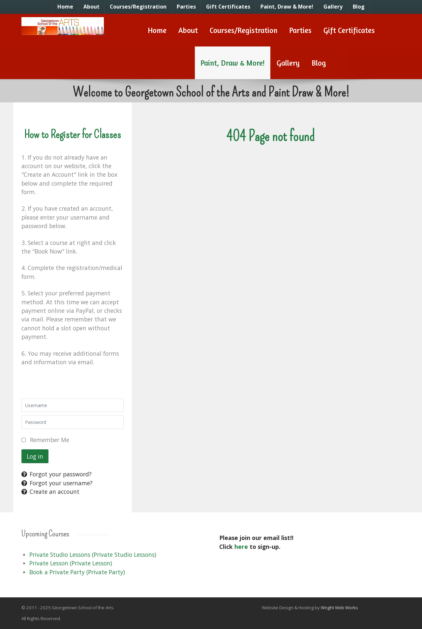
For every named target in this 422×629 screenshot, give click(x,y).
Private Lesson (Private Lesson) (70, 563)
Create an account (50, 491)
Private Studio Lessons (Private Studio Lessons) (92, 554)
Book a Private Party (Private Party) (77, 572)
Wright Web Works (339, 608)
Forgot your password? (56, 474)
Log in (35, 456)
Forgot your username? (57, 483)
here (241, 547)
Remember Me (49, 440)
